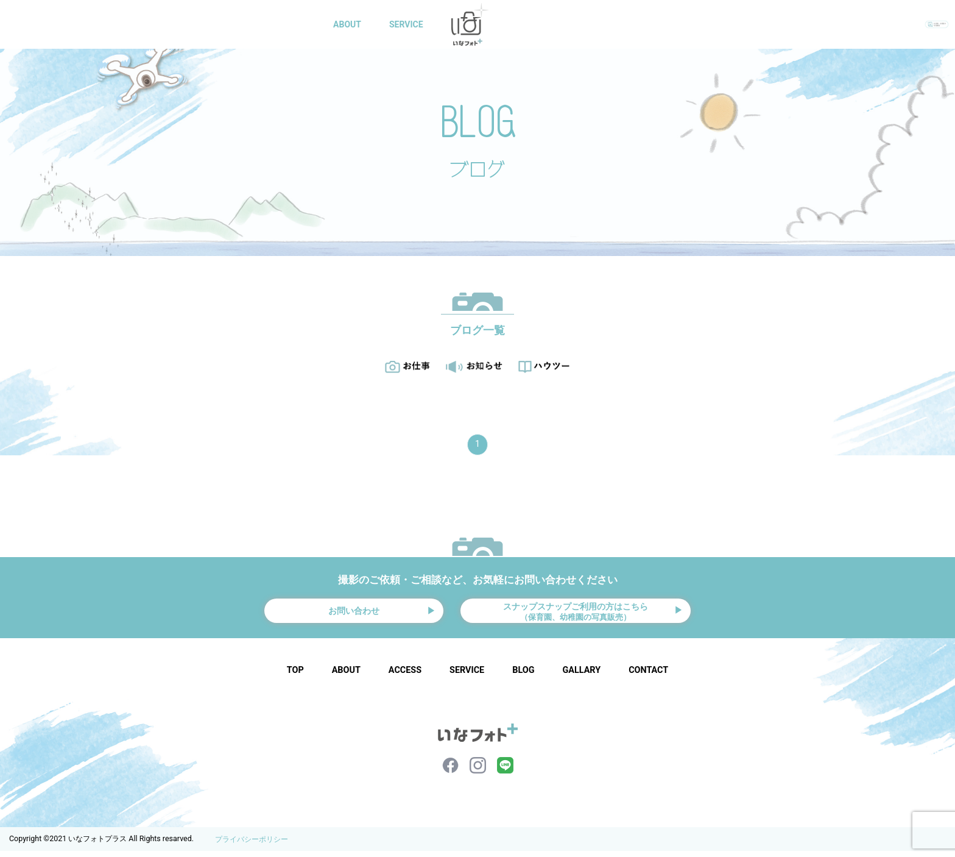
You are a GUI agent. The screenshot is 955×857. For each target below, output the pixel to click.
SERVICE (409, 24)
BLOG (594, 24)
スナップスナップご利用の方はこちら (575, 613)
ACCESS (405, 676)
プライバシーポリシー (251, 845)
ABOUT (350, 24)
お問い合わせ (354, 614)
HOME (295, 24)
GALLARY (536, 24)
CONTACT (652, 24)
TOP (295, 676)
